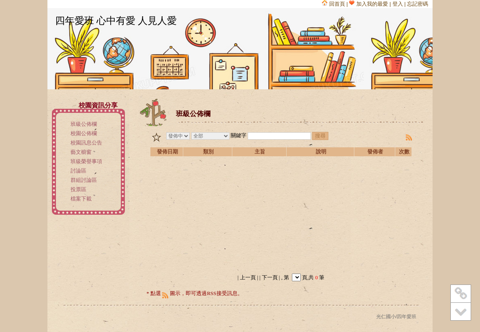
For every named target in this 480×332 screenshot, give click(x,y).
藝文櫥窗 (81, 152)
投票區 (78, 189)
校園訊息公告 (86, 143)
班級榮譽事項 (86, 161)
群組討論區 (84, 180)
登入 (397, 4)
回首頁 (333, 4)
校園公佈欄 (84, 133)
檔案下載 (81, 199)
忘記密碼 (417, 4)
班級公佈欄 (84, 124)
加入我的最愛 (368, 4)
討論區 (78, 171)
